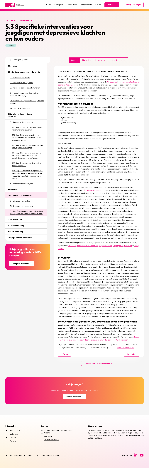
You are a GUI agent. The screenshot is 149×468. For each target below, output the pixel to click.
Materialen (72, 5)
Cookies (29, 455)
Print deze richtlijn (117, 60)
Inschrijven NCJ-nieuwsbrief (48, 455)
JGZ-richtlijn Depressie (18, 60)
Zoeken (111, 5)
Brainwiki (128, 245)
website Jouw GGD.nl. (125, 347)
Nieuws (98, 5)
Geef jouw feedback (21, 264)
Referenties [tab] (100, 60)
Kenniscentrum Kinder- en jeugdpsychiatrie (94, 245)
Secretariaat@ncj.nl (51, 439)
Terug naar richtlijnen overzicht (98, 363)
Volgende (132, 354)
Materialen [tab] (86, 60)
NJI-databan (112, 82)
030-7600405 (49, 436)
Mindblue (72, 245)
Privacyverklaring (15, 455)
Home (48, 5)
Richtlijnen (59, 5)
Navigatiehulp (86, 5)
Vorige (64, 354)
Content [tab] (74, 60)
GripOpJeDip (118, 245)
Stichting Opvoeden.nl (93, 190)
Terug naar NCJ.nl (133, 5)
